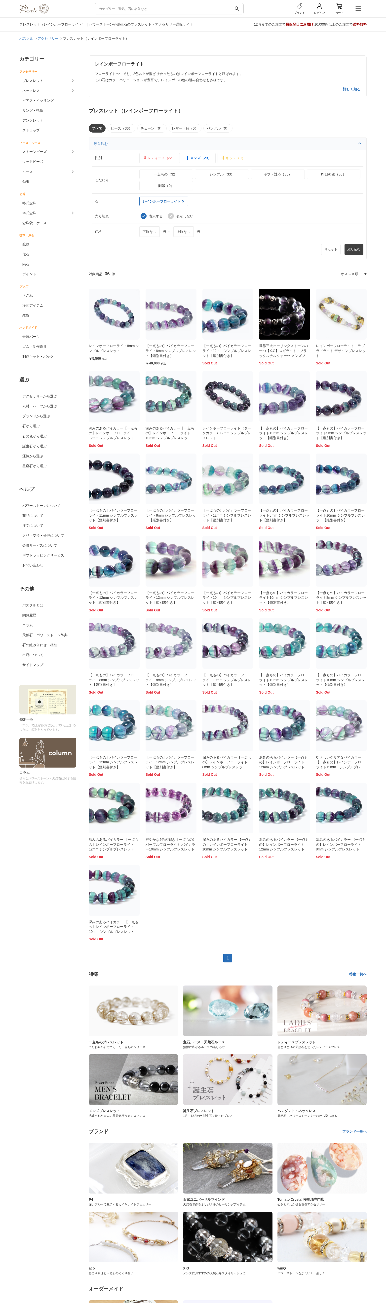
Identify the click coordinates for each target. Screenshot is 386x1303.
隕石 (25, 264)
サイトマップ (32, 665)
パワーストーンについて (41, 506)
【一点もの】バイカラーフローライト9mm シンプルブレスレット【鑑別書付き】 (341, 433)
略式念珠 (29, 203)
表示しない (180, 216)
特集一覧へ (358, 974)
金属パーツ (31, 337)
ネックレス (31, 91)
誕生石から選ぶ (34, 446)
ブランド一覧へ (354, 1131)
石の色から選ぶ (34, 436)
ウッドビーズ (32, 162)
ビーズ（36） (121, 128)
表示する (152, 216)
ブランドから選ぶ (36, 416)
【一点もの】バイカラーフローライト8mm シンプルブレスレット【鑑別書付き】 (171, 350)
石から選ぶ (31, 426)
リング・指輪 (32, 110)
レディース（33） (159, 158)
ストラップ (31, 130)
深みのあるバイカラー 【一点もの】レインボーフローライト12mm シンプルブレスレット (113, 844)
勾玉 (25, 182)
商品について (32, 516)
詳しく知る (351, 89)
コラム (27, 625)
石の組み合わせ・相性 (39, 645)
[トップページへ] (34, 12)
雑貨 (25, 315)
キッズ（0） (233, 158)
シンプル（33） (222, 174)
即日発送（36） (333, 174)
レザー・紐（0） (185, 128)
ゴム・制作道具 (34, 347)
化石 (25, 254)
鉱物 (25, 244)
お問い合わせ (32, 565)
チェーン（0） (152, 128)
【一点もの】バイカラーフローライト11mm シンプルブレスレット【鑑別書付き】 (113, 515)
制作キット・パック (38, 356)
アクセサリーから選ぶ (39, 396)
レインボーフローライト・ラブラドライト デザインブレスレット (341, 350)
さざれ (27, 295)
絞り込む (227, 144)
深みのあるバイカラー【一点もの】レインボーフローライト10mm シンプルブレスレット (170, 433)
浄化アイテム (32, 305)
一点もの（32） (166, 174)
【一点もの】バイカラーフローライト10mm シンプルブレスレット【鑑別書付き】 (283, 433)
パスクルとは (32, 605)
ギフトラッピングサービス (43, 555)
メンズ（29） (198, 158)
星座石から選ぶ (34, 466)
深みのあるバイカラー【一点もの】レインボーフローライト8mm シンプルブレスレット (226, 762)
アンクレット (32, 120)
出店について (32, 655)
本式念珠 (29, 213)
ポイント (29, 274)
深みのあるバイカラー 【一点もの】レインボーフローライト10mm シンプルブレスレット (227, 844)
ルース (27, 172)
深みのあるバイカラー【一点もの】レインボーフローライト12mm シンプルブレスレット (113, 433)
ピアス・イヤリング (38, 101)
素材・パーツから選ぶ (39, 406)
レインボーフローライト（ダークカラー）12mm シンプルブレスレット (226, 433)
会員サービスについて (39, 545)
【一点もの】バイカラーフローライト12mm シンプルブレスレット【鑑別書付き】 (226, 350)
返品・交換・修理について (43, 535)
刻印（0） (166, 186)
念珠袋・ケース (34, 223)
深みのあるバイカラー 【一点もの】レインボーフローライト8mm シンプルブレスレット (341, 844)
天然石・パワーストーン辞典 (45, 635)
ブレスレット (32, 81)
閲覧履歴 (29, 615)
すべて (97, 128)
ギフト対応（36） (278, 174)
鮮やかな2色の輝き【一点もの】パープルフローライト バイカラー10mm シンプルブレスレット (171, 844)
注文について (32, 526)
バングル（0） (218, 128)
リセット (330, 249)
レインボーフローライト (163, 201)
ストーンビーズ (34, 152)
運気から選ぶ (32, 456)
